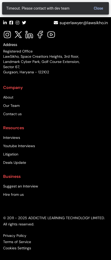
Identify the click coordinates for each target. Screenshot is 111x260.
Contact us (12, 114)
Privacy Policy (14, 235)
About (8, 97)
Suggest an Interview (20, 186)
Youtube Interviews (19, 146)
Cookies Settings (17, 248)
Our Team (11, 105)
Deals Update (14, 162)
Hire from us (13, 194)
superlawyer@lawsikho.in (84, 22)
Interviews (11, 137)
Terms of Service (17, 241)
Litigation (10, 154)
